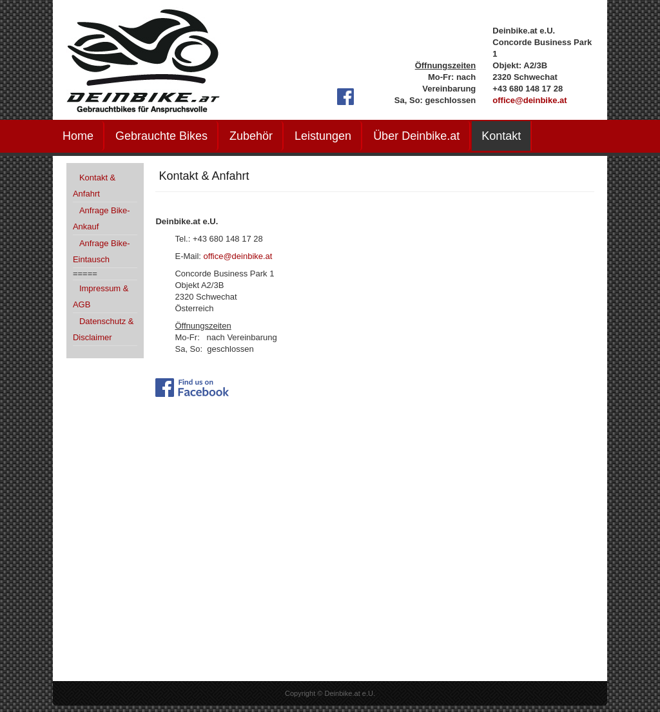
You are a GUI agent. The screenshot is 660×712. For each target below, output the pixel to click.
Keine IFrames (330, 545)
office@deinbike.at (529, 100)
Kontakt (501, 136)
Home (78, 136)
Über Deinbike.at (416, 136)
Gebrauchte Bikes (161, 136)
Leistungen (323, 136)
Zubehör (251, 136)
